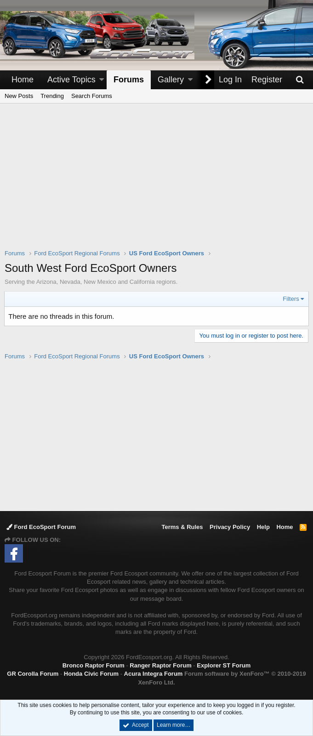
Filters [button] (291, 298)
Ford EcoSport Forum (41, 526)
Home (22, 79)
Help (263, 526)
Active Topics (71, 79)
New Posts (19, 95)
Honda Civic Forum (91, 673)
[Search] (299, 79)
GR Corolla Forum (32, 673)
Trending (52, 95)
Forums (129, 79)
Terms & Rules (182, 526)
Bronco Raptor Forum (94, 665)
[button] (101, 79)
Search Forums (91, 95)
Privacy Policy (230, 526)
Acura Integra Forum (153, 673)
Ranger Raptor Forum (160, 665)
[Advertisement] (159, 182)
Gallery (171, 79)
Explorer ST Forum (223, 665)
